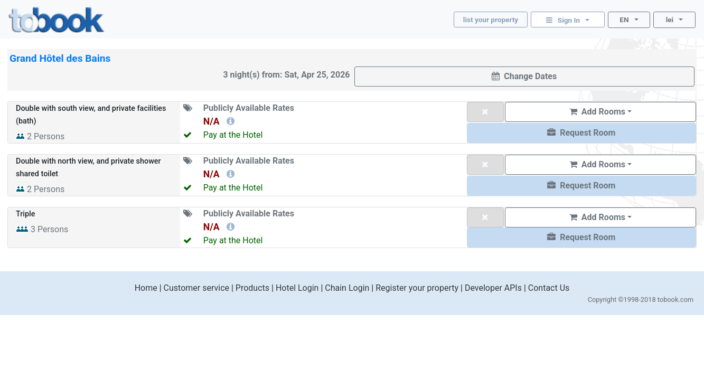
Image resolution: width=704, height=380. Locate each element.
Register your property (417, 288)
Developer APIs (493, 288)
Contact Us (549, 288)
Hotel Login (297, 288)
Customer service (196, 288)
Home (146, 288)
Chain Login (347, 288)
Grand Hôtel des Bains (60, 58)
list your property (490, 19)
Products (252, 288)
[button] (581, 133)
